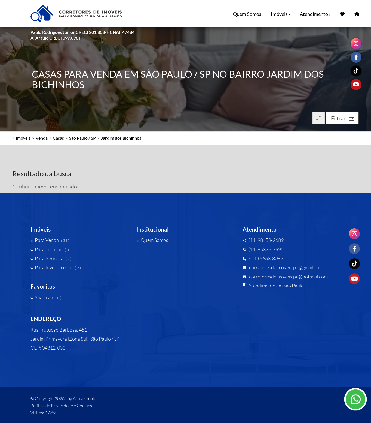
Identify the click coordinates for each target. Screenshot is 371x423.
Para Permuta (51, 258)
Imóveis (23, 137)
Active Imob (84, 398)
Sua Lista (45, 297)
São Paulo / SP (82, 137)
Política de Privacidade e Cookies (61, 405)
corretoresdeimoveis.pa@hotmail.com (285, 277)
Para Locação (50, 249)
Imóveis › (280, 14)
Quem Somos (247, 14)
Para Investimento (55, 267)
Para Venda (49, 240)
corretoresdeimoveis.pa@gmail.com (283, 267)
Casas (58, 137)
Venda (42, 137)
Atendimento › (315, 14)
